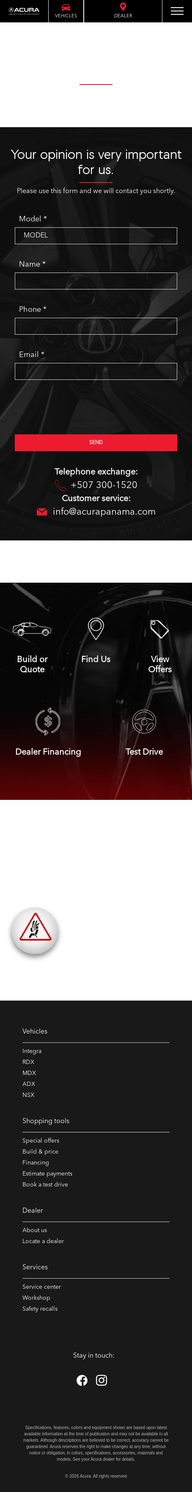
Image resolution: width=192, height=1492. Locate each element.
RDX (28, 1062)
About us (34, 1230)
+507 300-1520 (96, 486)
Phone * (33, 310)
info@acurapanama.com (96, 512)
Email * (31, 355)
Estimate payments (47, 1174)
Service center (41, 1287)
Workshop (36, 1298)
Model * (33, 219)
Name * (32, 264)
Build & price (40, 1152)
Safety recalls (40, 1309)
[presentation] (79, 411)
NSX (28, 1095)
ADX (28, 1084)
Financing (35, 1163)
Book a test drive (45, 1185)
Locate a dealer (43, 1241)
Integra (31, 1051)
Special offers (40, 1141)
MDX (29, 1073)
